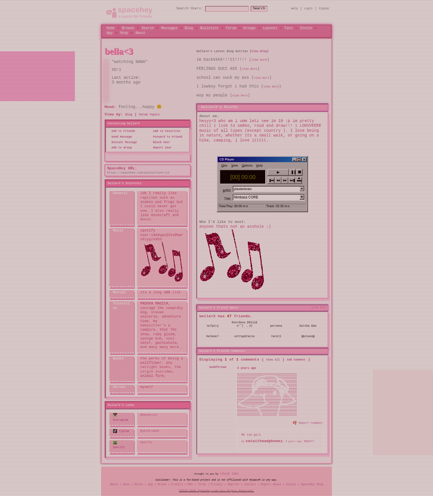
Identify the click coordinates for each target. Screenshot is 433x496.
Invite (306, 27)
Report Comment (308, 421)
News (126, 483)
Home (111, 27)
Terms (201, 483)
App (110, 32)
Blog (189, 27)
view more (259, 59)
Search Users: (184, 8)
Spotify (119, 443)
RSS (190, 483)
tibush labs (229, 472)
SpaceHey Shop (312, 483)
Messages (169, 27)
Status (291, 483)
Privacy (217, 483)
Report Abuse (271, 483)
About (140, 32)
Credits (177, 483)
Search (264, 8)
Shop (124, 32)
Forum (231, 27)
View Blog (259, 50)
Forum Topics (149, 114)
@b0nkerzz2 (149, 414)
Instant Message (122, 142)
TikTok (121, 430)
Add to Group (120, 147)
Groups (249, 27)
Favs (289, 27)
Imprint (233, 483)
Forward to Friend (166, 136)
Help (294, 8)
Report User (161, 147)
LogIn (308, 8)
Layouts (270, 27)
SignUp (324, 8)
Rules (138, 483)
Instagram (120, 416)
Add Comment (296, 358)
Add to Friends (121, 131)
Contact (250, 483)
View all (273, 358)
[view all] (318, 305)
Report (309, 440)
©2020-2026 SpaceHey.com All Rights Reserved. (216, 489)
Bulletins (209, 27)
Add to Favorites (165, 131)
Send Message (120, 136)
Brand (162, 483)
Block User (160, 142)
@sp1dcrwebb (149, 430)
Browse (128, 27)
